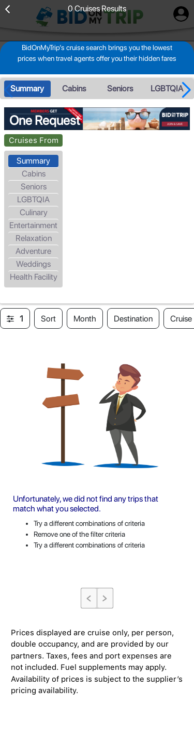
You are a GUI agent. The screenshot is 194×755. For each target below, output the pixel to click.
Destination (133, 319)
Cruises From (33, 140)
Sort (48, 319)
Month (84, 319)
